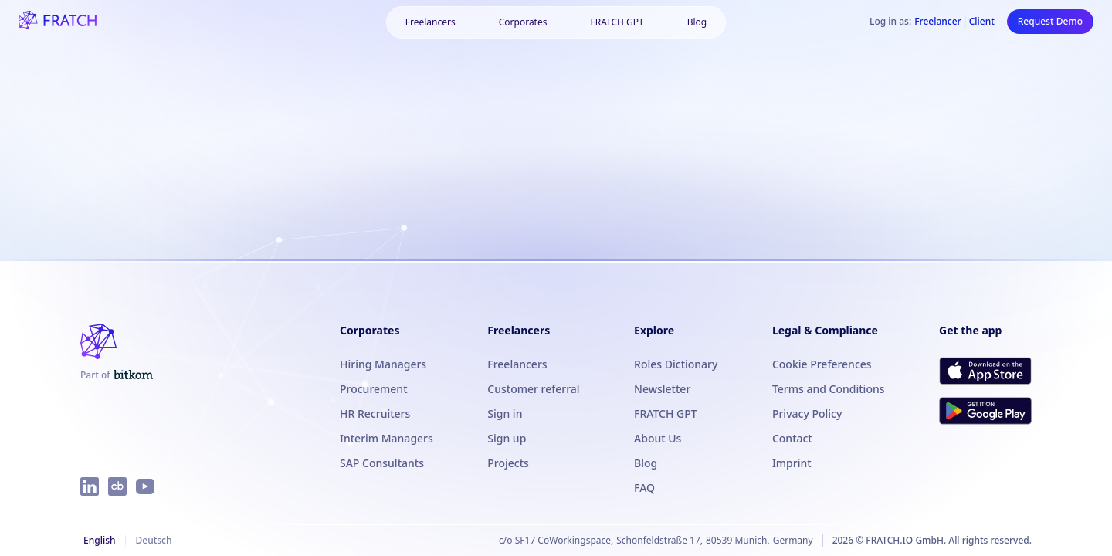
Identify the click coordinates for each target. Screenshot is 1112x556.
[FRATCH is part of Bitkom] (116, 375)
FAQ (644, 487)
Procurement (374, 388)
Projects (508, 463)
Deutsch (153, 540)
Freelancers (430, 22)
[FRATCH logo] (58, 21)
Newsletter (662, 388)
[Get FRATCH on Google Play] (985, 411)
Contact (792, 438)
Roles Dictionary (675, 364)
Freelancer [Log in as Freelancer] (937, 21)
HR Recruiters (375, 413)
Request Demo (1050, 21)
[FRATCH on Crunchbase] (117, 486)
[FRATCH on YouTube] (145, 486)
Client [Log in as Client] (982, 21)
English (99, 540)
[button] (523, 22)
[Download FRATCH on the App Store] (985, 371)
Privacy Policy (807, 413)
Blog (697, 22)
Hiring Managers (383, 364)
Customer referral (533, 388)
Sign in (504, 413)
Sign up (506, 438)
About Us (657, 438)
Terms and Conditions (828, 388)
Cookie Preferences (822, 364)
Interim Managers (386, 438)
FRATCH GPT (616, 22)
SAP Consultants (382, 463)
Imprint (792, 463)
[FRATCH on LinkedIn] (89, 486)
